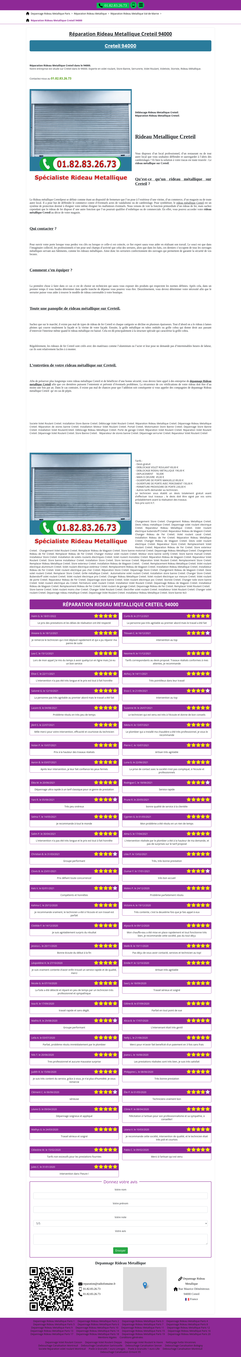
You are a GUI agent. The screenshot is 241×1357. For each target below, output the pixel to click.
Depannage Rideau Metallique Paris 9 (52, 1327)
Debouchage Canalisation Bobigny (184, 1345)
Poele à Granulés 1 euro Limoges (107, 1348)
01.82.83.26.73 (91, 1288)
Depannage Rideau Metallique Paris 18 (97, 1334)
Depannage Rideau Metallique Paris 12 (188, 1327)
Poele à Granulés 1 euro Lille (144, 1348)
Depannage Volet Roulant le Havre (144, 1342)
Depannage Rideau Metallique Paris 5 (54, 1324)
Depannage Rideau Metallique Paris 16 (189, 1330)
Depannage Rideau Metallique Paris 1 (54, 1321)
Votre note (120, 1217)
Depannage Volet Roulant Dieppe (103, 1342)
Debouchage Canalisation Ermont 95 (120, 1352)
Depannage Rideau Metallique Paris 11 (142, 1327)
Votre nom (120, 1189)
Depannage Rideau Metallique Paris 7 (142, 1324)
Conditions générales (131, 1337)
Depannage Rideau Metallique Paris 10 (97, 1327)
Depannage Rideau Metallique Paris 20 (189, 1334)
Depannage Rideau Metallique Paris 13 (51, 1330)
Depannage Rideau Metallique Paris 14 (97, 1330)
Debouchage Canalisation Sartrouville (102, 1345)
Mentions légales (107, 1337)
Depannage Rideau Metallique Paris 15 (143, 1330)
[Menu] (141, 5)
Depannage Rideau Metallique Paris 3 (142, 1321)
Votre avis (120, 1231)
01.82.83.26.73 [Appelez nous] (113, 5)
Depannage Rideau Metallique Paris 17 (51, 1334)
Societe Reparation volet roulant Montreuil (62, 1348)
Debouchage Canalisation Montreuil (58, 1345)
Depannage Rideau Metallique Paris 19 (143, 1334)
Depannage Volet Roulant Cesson (63, 1342)
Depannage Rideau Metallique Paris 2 (98, 1321)
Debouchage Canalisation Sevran (143, 1345)
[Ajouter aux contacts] (133, 5)
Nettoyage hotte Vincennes (181, 1342)
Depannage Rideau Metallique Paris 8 (187, 1324)
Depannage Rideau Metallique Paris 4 (187, 1321)
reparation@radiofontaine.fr (99, 1283)
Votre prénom (120, 1203)
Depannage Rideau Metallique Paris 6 (98, 1324)
